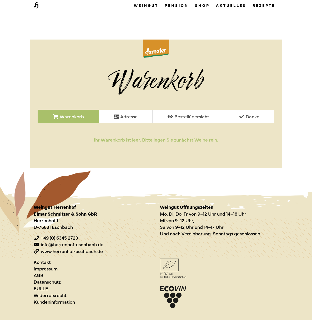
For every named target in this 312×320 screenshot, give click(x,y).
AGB (38, 275)
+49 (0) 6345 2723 (59, 237)
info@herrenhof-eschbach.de (72, 244)
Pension (177, 5)
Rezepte (264, 5)
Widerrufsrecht (50, 295)
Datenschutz (47, 281)
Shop (202, 5)
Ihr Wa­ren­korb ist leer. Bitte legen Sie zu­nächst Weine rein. (156, 139)
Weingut (146, 5)
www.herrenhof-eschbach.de (72, 251)
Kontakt (42, 262)
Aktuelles (231, 5)
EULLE (41, 288)
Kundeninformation (54, 301)
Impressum (46, 268)
